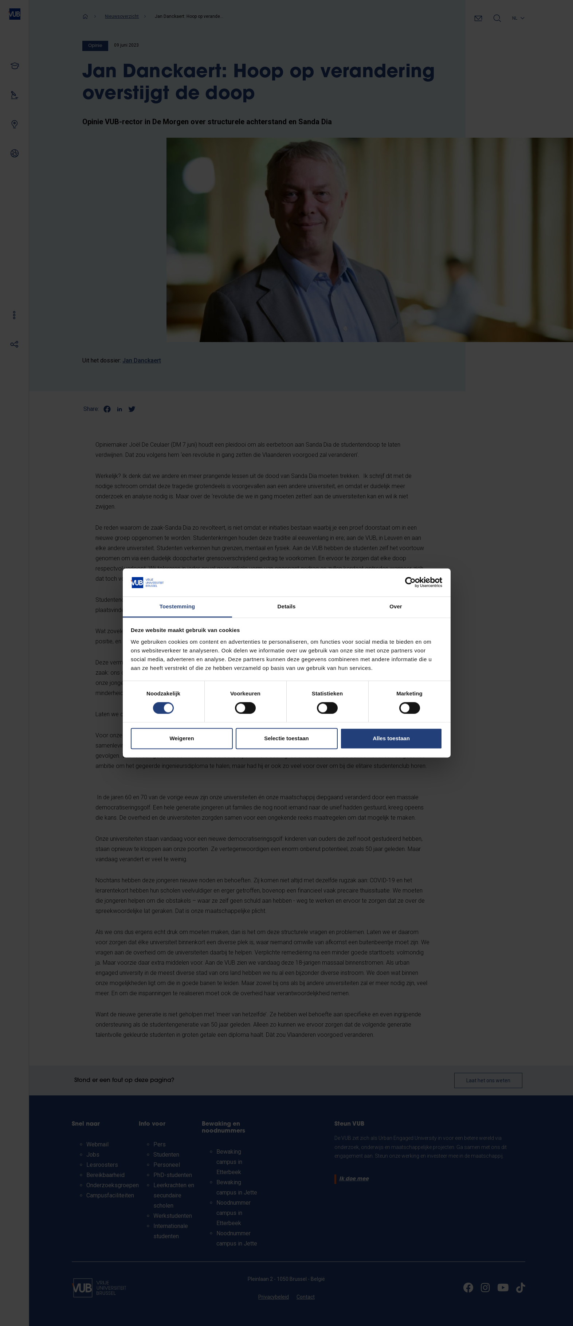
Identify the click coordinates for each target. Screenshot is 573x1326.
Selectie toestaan (286, 738)
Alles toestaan (391, 738)
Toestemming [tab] (177, 606)
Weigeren (181, 738)
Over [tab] (395, 606)
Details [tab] (287, 606)
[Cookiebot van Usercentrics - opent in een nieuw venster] (410, 582)
